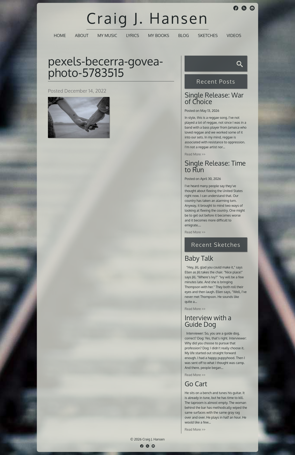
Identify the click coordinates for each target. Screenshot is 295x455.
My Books (158, 35)
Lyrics (132, 35)
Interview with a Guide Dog (208, 320)
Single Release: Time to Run (215, 166)
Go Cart (196, 384)
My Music (107, 35)
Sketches (208, 35)
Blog (183, 35)
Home (60, 35)
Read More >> (195, 154)
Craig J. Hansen (147, 18)
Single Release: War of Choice (214, 98)
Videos (234, 35)
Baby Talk (199, 258)
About (81, 35)
